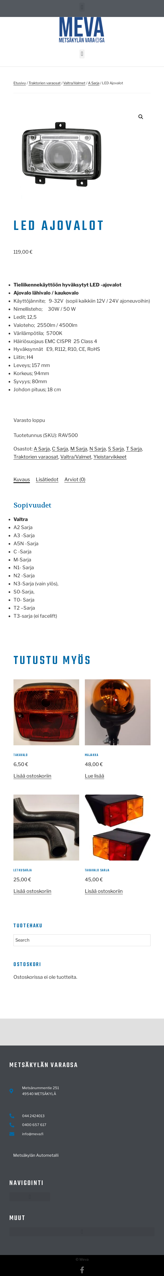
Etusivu (19, 83)
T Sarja (134, 449)
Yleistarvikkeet (110, 457)
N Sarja (97, 449)
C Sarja (60, 449)
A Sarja (93, 83)
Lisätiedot (47, 479)
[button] (82, 7)
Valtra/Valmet (74, 83)
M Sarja (78, 449)
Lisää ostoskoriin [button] (32, 776)
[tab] (21, 480)
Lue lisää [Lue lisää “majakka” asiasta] (94, 776)
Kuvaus (21, 479)
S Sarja (116, 449)
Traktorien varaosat (45, 83)
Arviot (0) (74, 479)
